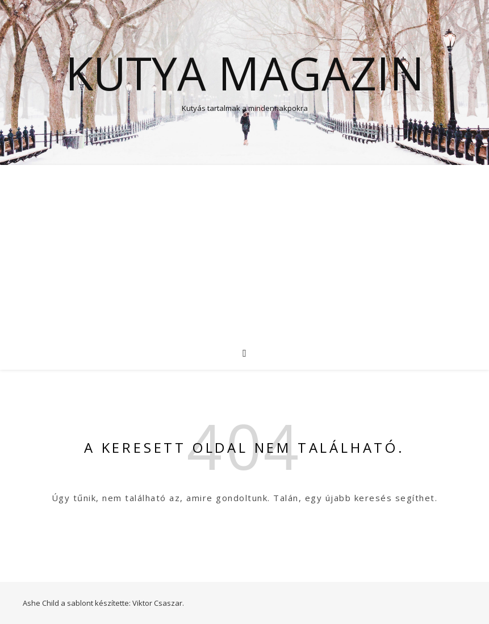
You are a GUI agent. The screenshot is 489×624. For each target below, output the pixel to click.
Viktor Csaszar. (158, 603)
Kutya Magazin (244, 73)
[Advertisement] (244, 250)
